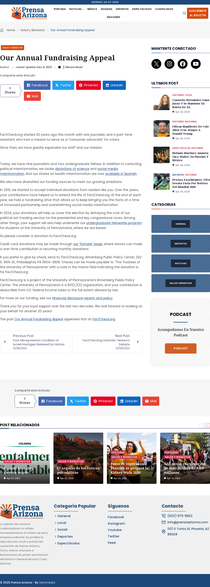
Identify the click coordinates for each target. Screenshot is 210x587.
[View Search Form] (184, 13)
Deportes (122, 9)
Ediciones (113, 17)
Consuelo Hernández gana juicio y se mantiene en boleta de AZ (190, 98)
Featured (178, 90)
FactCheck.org (104, 319)
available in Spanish (121, 174)
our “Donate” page (87, 244)
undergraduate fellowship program (114, 223)
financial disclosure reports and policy (82, 298)
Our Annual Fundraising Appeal (39, 319)
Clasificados (164, 9)
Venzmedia (47, 578)
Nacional (191, 115)
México (92, 9)
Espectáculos (142, 9)
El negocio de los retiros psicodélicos (78, 459)
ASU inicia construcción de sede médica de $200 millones (184, 457)
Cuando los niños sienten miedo (18, 459)
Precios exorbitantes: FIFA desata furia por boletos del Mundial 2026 (190, 175)
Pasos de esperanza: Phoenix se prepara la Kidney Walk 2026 (130, 457)
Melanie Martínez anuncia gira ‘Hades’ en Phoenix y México (190, 150)
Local (188, 90)
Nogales (106, 9)
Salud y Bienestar (33, 30)
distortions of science (72, 169)
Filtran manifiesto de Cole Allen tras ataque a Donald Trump (190, 124)
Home (11, 30)
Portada (60, 9)
